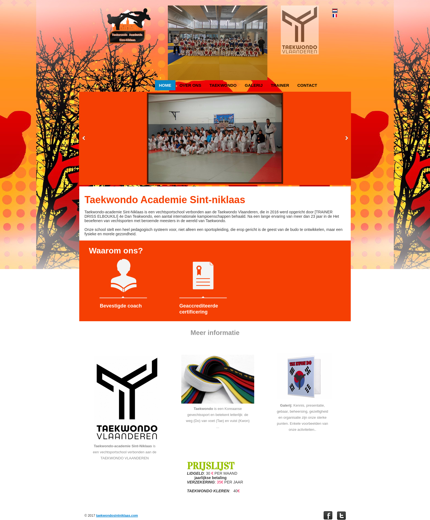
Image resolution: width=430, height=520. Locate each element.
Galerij (254, 85)
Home (165, 85)
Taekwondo (223, 85)
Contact (307, 85)
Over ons (190, 85)
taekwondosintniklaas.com (117, 516)
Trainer (280, 85)
